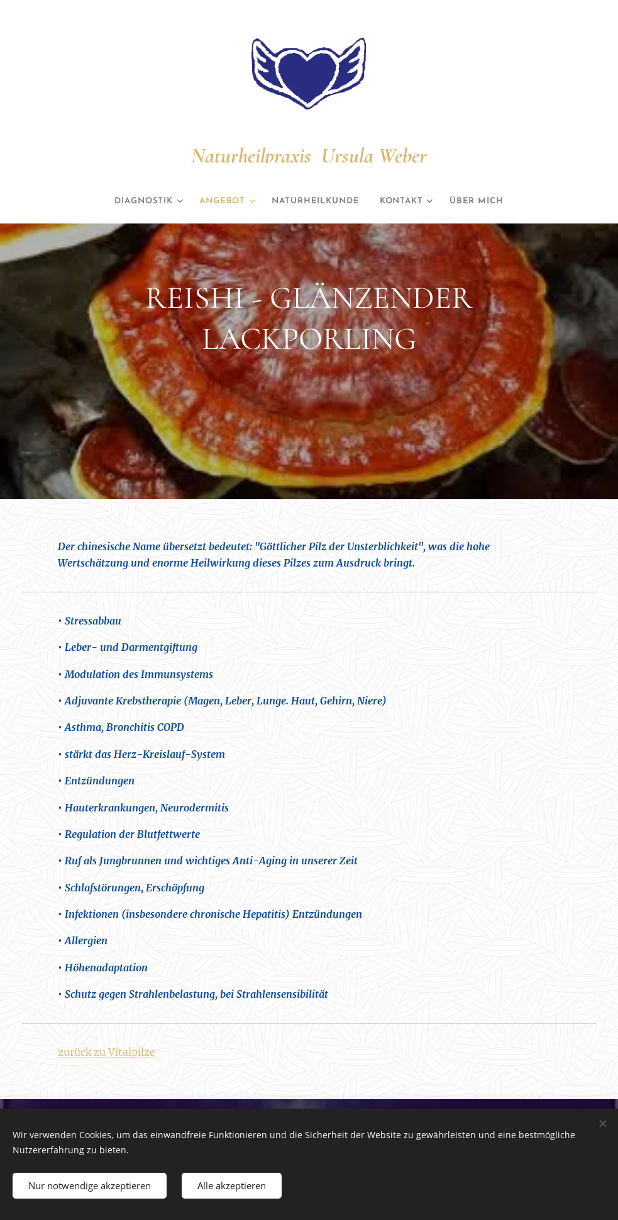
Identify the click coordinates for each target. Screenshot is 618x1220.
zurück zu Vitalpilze (106, 1051)
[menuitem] (134, 201)
